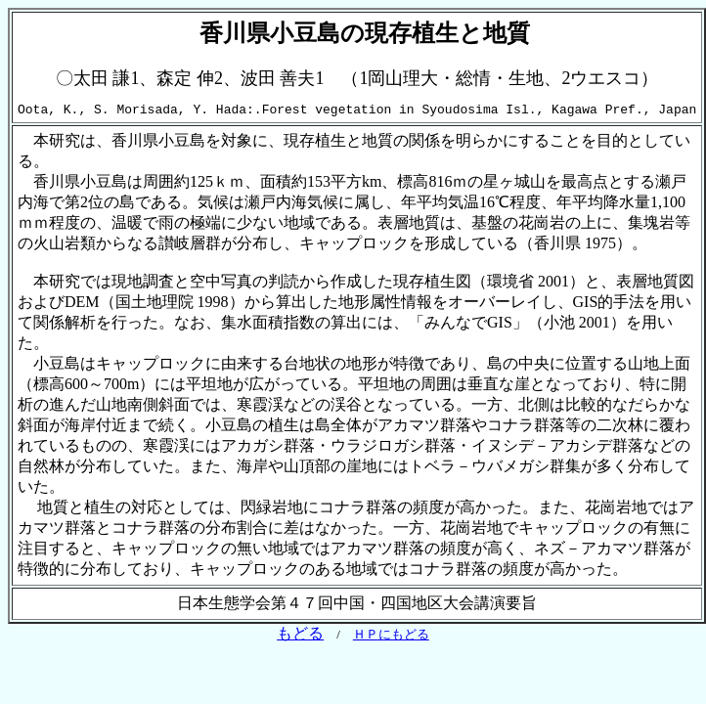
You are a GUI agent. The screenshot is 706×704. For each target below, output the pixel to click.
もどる (300, 636)
